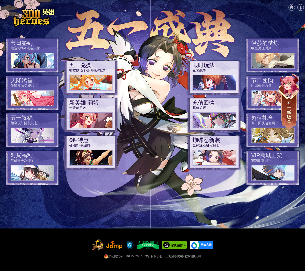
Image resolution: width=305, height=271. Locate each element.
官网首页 (291, 7)
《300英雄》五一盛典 (34, 17)
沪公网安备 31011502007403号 (127, 256)
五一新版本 (289, 102)
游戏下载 (300, 7)
